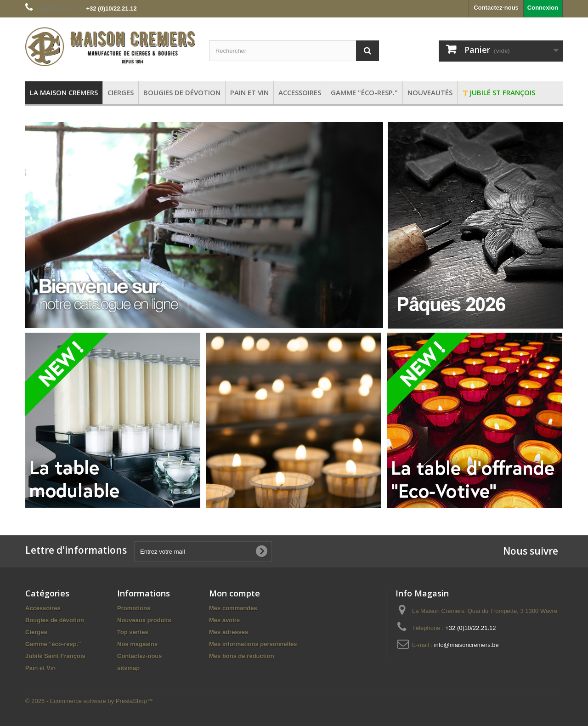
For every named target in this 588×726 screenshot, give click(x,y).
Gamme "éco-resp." (53, 644)
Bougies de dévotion (54, 620)
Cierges (36, 632)
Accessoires (43, 608)
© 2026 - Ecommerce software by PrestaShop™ (89, 701)
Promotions (133, 608)
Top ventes (132, 632)
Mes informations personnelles (253, 644)
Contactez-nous (496, 7)
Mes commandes (233, 608)
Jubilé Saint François (55, 655)
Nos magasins (137, 644)
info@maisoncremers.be (466, 644)
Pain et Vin (40, 667)
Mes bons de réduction (241, 655)
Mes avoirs (224, 620)
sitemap (128, 667)
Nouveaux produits (144, 620)
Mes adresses (228, 632)
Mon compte (234, 593)
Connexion (542, 7)
